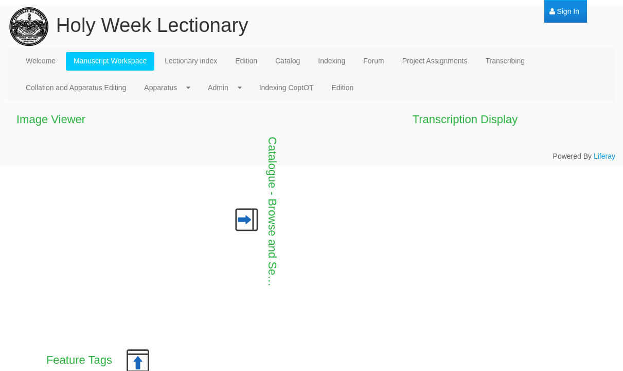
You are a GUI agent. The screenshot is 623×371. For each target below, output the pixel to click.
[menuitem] (564, 12)
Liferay (604, 156)
